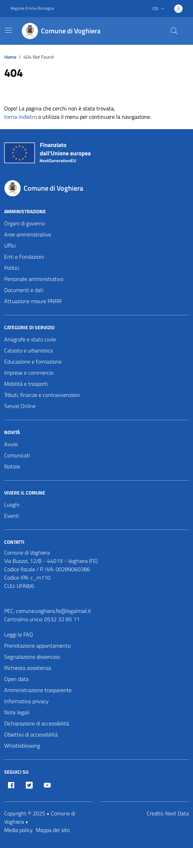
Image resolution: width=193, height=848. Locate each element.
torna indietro (20, 117)
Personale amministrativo (33, 279)
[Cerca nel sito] (174, 31)
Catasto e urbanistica (28, 350)
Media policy (18, 830)
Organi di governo (24, 223)
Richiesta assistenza (27, 668)
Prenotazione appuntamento (37, 645)
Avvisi (11, 444)
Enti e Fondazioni (24, 256)
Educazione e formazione (33, 361)
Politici (11, 268)
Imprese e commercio (28, 372)
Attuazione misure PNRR (33, 301)
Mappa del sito (53, 830)
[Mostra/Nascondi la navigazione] (8, 30)
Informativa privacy (26, 701)
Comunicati (17, 455)
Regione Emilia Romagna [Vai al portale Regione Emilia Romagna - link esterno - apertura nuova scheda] (32, 8)
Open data (16, 679)
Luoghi (11, 504)
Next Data (177, 813)
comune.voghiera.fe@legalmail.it (53, 611)
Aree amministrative (27, 234)
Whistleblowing (22, 745)
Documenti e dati (23, 290)
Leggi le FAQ (18, 634)
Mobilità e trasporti (26, 384)
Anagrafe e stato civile (30, 339)
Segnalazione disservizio (32, 656)
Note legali (16, 712)
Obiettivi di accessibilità (31, 734)
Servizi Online (20, 406)
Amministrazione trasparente (38, 690)
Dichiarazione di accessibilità (36, 723)
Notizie (12, 466)
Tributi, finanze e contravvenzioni (42, 395)
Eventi (11, 516)
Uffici (10, 245)
